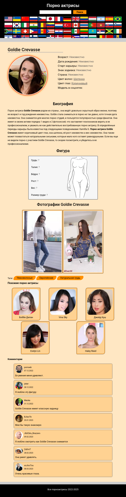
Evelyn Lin (35, 351)
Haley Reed (90, 351)
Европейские (46, 278)
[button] (42, 242)
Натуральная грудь (70, 278)
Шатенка (79, 79)
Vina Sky (63, 317)
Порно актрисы (63, 5)
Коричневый (79, 83)
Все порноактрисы (57, 489)
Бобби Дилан (26, 317)
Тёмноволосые (25, 278)
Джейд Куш (100, 317)
